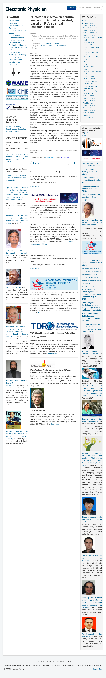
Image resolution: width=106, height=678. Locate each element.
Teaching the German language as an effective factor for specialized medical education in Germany (92, 602)
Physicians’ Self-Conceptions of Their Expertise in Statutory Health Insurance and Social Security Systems (17, 331)
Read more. (34, 186)
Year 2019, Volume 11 (90, 30)
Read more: (42, 313)
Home (84, 21)
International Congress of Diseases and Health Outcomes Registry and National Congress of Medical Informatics (92, 391)
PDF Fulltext (49, 157)
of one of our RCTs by (90, 188)
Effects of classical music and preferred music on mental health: (92, 519)
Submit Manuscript (16, 35)
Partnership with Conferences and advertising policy (15, 59)
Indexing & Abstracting (17, 55)
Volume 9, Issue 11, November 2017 (54, 46)
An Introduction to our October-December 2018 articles (92, 262)
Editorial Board (14, 52)
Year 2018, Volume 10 (90, 33)
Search (71, 8)
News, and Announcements (88, 116)
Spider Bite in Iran (13, 288)
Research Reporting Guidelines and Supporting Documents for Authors (16, 129)
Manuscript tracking (16, 38)
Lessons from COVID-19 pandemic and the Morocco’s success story (17, 177)
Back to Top (97, 669)
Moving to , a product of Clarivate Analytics (91, 197)
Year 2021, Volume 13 (90, 25)
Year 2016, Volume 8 (90, 98)
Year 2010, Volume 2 (90, 110)
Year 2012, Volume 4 (90, 105)
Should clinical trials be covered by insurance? (92, 558)
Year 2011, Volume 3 (90, 108)
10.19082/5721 (66, 157)
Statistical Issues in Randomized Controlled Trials (17, 253)
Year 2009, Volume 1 (90, 113)
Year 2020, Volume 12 (90, 28)
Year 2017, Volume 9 (53, 43)
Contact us (13, 64)
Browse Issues (87, 23)
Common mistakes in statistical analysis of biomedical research (92, 222)
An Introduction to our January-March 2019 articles (90, 171)
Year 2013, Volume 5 (90, 103)
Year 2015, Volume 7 (90, 100)
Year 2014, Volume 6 (90, 96)
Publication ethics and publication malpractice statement (18, 47)
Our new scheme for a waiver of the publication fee (91, 180)
